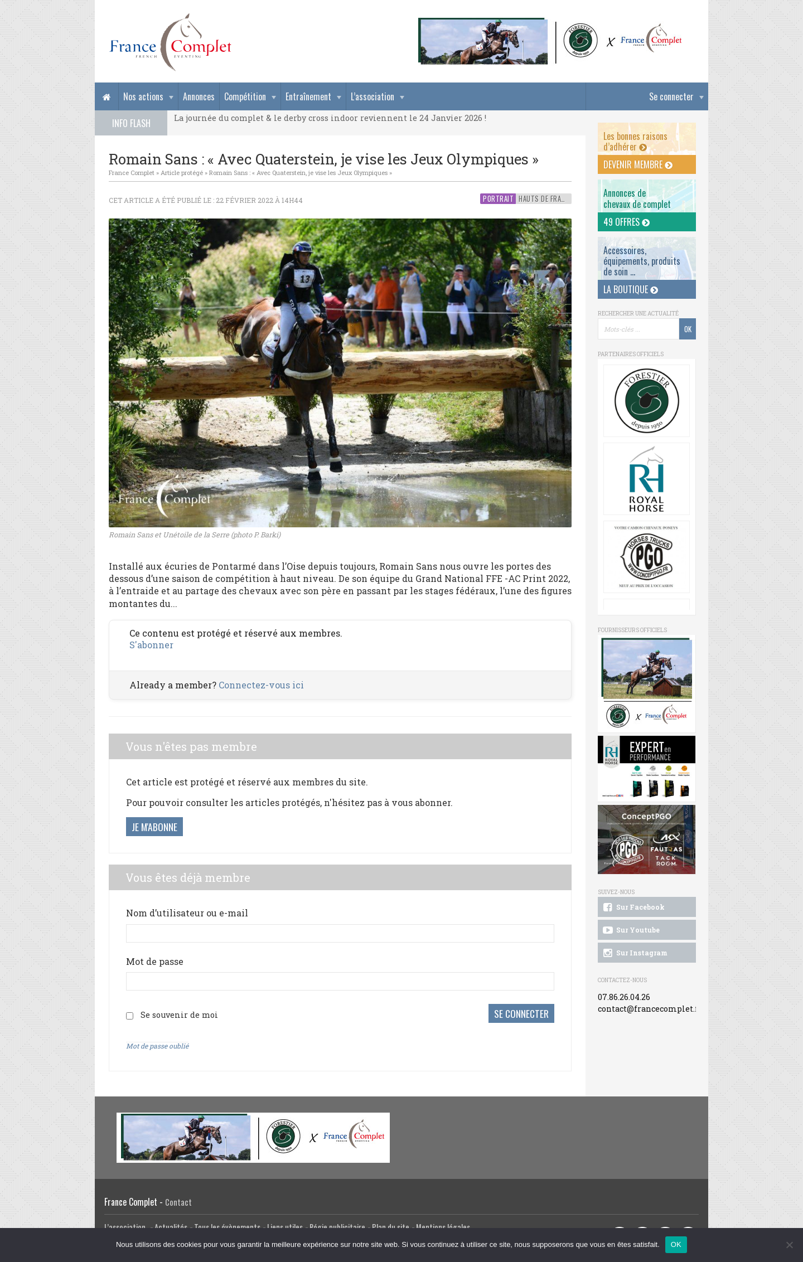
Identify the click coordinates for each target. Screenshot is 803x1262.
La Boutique (630, 289)
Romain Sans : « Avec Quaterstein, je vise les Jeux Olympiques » (300, 172)
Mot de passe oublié (157, 1045)
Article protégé (182, 172)
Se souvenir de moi (179, 1014)
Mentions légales (443, 1226)
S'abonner (151, 645)
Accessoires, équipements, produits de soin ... (641, 261)
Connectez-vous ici (261, 685)
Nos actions (143, 96)
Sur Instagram (634, 953)
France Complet (131, 172)
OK (676, 1244)
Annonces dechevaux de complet (637, 198)
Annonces (199, 96)
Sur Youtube (630, 930)
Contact (178, 1201)
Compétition (245, 96)
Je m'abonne (154, 826)
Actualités (170, 1226)
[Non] (789, 1244)
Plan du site (390, 1226)
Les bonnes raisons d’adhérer (635, 141)
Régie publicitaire (337, 1226)
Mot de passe (154, 961)
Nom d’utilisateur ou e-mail (187, 913)
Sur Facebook (633, 907)
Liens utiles (285, 1226)
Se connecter (671, 96)
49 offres (626, 222)
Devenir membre (638, 164)
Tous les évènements (227, 1226)
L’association (372, 96)
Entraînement (308, 96)
